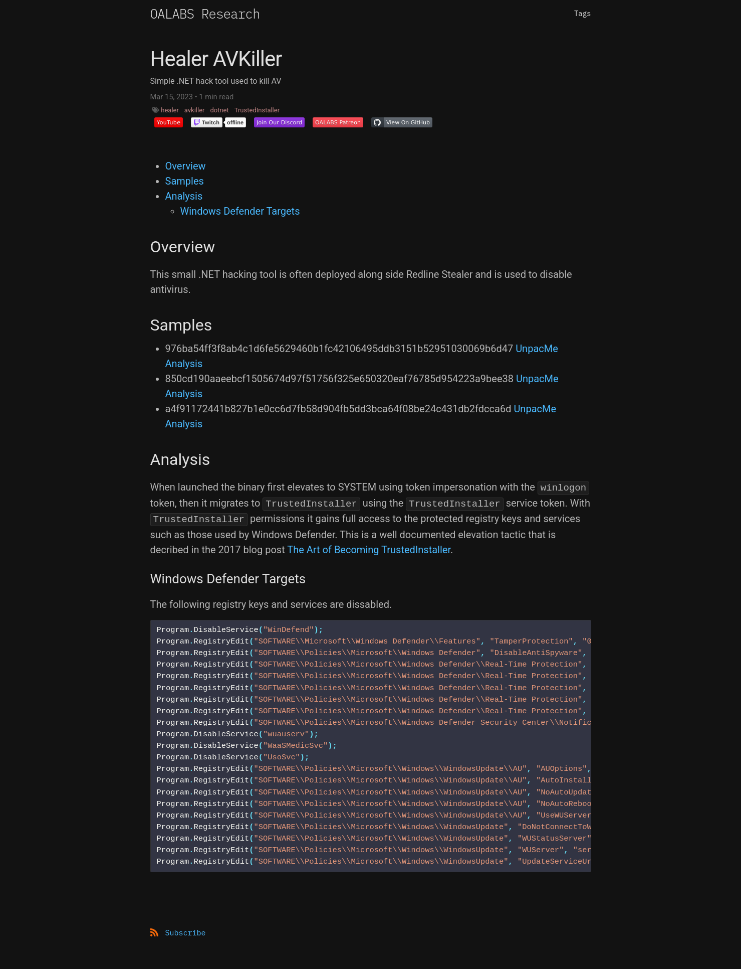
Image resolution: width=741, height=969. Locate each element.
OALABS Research (205, 13)
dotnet (219, 110)
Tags (582, 13)
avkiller (194, 110)
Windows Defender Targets (240, 211)
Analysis (184, 196)
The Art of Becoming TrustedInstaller (368, 550)
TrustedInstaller (257, 110)
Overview (185, 166)
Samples (184, 181)
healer (170, 110)
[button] (168, 122)
